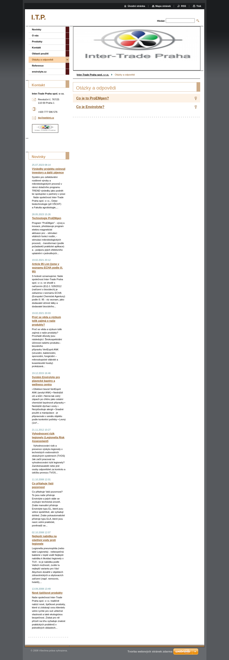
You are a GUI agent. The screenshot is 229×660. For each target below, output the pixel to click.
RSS (183, 6)
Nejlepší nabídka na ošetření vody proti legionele (44, 540)
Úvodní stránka (136, 6)
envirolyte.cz (39, 71)
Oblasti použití (40, 53)
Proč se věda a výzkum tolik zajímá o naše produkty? (46, 321)
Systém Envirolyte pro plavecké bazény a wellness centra (46, 381)
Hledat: (161, 21)
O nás (35, 35)
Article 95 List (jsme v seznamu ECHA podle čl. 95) (47, 268)
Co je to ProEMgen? (92, 98)
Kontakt (36, 47)
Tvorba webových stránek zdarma (150, 651)
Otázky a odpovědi (42, 59)
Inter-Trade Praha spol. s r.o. (93, 74)
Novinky (36, 29)
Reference (38, 65)
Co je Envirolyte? (90, 107)
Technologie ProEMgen (46, 218)
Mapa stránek (163, 6)
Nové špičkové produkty (47, 592)
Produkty (37, 41)
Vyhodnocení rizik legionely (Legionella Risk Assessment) (48, 437)
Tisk (198, 6)
